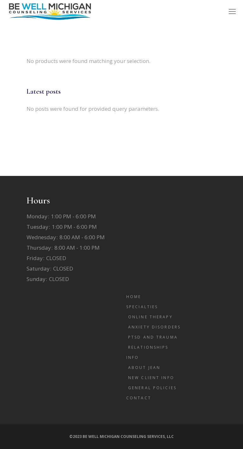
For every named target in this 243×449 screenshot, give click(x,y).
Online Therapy (150, 317)
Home (133, 296)
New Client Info (151, 377)
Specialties (142, 306)
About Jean (144, 367)
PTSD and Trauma (153, 337)
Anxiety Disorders (154, 327)
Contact (138, 398)
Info (132, 357)
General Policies (152, 387)
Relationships (148, 347)
